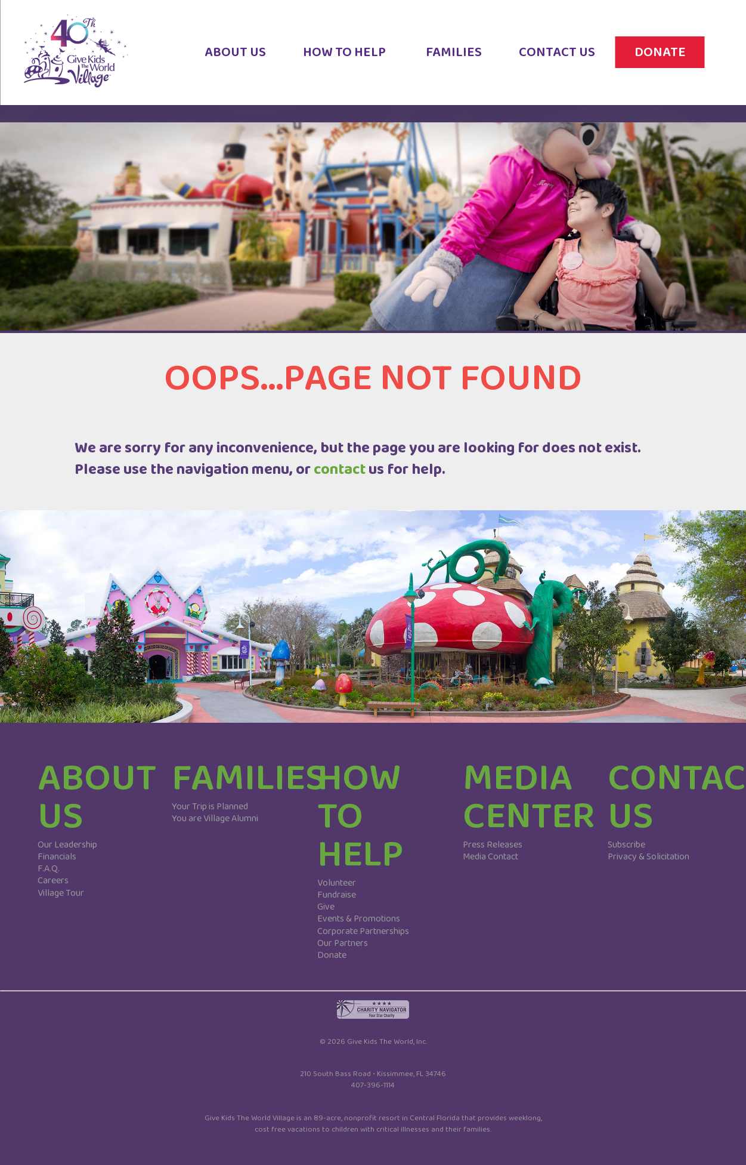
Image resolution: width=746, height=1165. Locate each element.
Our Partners (342, 943)
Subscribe (626, 844)
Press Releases (492, 844)
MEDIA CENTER (529, 797)
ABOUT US (244, 60)
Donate (331, 955)
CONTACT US (565, 60)
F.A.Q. (49, 868)
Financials (57, 856)
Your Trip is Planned (210, 806)
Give (326, 906)
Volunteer (336, 883)
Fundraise (336, 894)
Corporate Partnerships (363, 931)
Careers (53, 880)
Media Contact (490, 856)
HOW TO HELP (353, 60)
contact (340, 469)
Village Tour (61, 893)
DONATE (668, 60)
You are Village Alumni (215, 818)
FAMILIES (462, 60)
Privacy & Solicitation (648, 856)
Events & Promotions (358, 918)
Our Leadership (67, 844)
